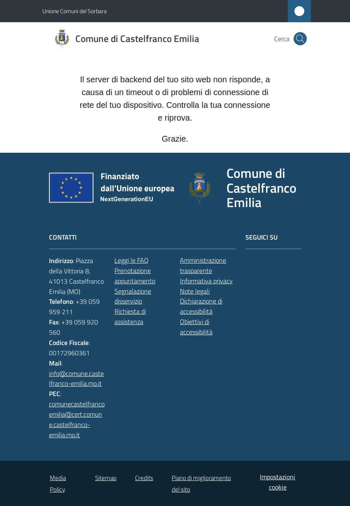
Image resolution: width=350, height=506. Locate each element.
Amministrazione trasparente (203, 265)
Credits (144, 478)
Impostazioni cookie (277, 482)
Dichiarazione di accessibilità (201, 306)
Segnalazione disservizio (132, 296)
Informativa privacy (206, 281)
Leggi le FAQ (131, 260)
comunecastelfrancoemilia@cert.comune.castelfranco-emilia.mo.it (77, 419)
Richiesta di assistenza (130, 316)
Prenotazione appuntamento (134, 276)
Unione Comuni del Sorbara (74, 11)
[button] (300, 38)
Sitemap (106, 478)
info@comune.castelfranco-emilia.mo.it (76, 378)
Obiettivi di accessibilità (196, 327)
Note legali (195, 291)
